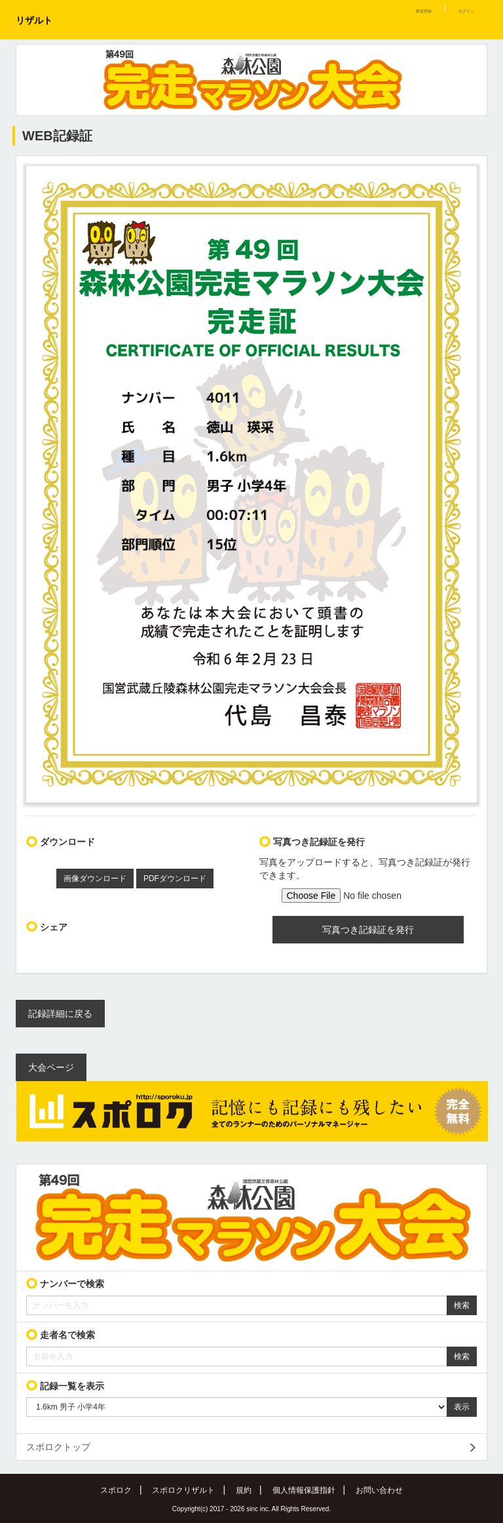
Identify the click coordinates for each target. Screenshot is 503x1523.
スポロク (116, 1490)
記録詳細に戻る (60, 1013)
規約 (244, 1490)
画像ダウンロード (95, 878)
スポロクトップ (58, 1447)
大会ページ (51, 1067)
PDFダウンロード (174, 878)
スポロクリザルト (183, 1490)
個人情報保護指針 (303, 1490)
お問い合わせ (379, 1490)
